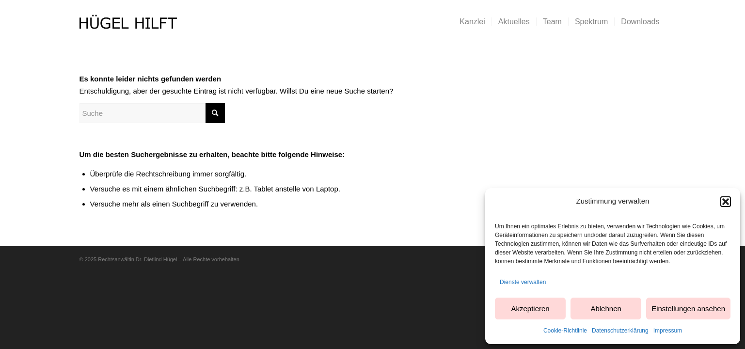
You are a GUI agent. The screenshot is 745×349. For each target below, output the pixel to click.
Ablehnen (605, 308)
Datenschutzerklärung (620, 330)
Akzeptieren (530, 308)
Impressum (667, 330)
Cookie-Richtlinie (565, 330)
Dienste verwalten (523, 282)
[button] (725, 201)
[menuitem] (472, 22)
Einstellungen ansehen (688, 308)
